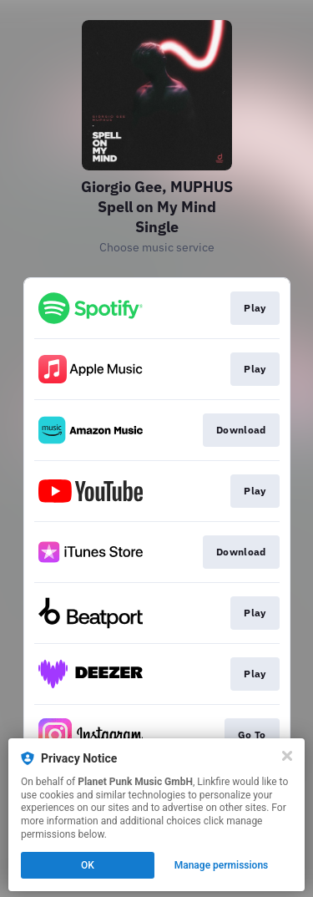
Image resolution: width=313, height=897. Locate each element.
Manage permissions (221, 865)
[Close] (287, 755)
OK (87, 865)
